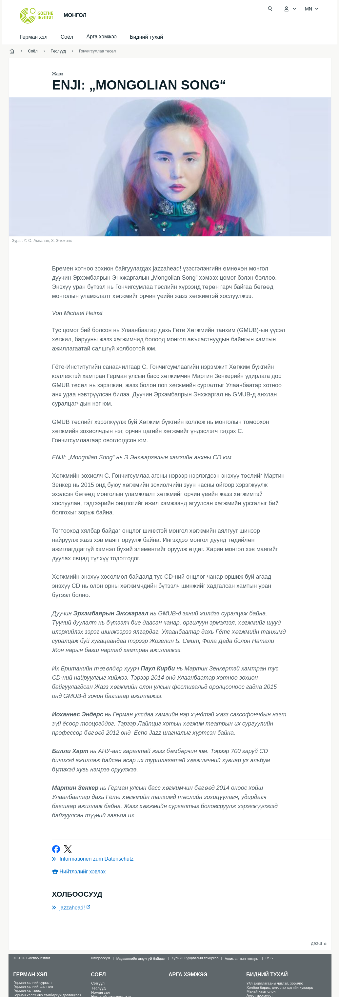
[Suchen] (270, 9)
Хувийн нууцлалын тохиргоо (195, 958)
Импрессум (100, 958)
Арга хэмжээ (188, 974)
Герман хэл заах (27, 990)
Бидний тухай (146, 37)
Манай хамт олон (261, 991)
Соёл (67, 37)
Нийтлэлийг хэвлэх (83, 871)
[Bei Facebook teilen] (56, 849)
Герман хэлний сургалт (32, 983)
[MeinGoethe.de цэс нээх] (290, 8)
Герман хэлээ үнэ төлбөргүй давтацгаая (47, 995)
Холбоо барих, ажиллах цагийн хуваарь (280, 987)
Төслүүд (98, 988)
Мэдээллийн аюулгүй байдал (140, 959)
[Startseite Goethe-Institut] (36, 16)
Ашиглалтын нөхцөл (242, 959)
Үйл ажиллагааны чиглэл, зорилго (275, 983)
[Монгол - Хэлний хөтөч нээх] (312, 9)
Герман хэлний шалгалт (33, 986)
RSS (269, 958)
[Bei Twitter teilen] (68, 849)
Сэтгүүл (98, 983)
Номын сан (100, 992)
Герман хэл (34, 37)
